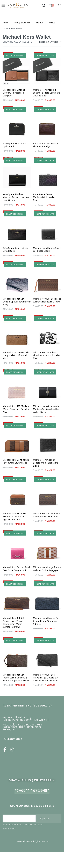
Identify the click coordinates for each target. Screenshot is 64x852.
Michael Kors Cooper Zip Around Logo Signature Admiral (46, 621)
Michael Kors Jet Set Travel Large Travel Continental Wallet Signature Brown (13, 622)
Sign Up (44, 818)
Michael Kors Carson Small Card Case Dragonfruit (16, 569)
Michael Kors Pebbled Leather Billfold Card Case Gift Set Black (46, 93)
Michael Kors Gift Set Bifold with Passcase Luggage (14, 93)
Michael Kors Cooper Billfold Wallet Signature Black (45, 463)
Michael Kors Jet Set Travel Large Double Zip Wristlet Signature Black (46, 678)
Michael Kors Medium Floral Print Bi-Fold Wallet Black (46, 355)
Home (6, 22)
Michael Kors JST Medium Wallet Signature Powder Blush (16, 409)
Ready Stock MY (22, 22)
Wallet (51, 22)
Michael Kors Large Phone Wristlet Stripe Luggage (47, 569)
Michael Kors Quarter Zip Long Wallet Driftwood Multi (16, 355)
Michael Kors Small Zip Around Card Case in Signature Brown (14, 516)
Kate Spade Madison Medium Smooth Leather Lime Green (16, 197)
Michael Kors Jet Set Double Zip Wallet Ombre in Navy (17, 302)
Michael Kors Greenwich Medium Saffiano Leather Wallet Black (46, 409)
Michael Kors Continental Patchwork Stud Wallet (16, 461)
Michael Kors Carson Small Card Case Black (47, 250)
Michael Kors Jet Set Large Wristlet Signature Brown (47, 300)
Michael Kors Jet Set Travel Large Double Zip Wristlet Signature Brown (16, 678)
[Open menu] (3, 5)
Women (39, 22)
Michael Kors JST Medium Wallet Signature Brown (46, 515)
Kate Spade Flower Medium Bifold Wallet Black (44, 197)
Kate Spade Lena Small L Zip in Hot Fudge (45, 145)
